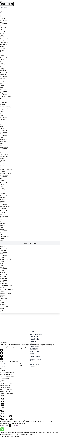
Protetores (3, 141)
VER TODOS (3, 20)
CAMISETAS (3, 284)
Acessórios (3, 70)
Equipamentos (4, 130)
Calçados (2, 18)
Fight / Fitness (4, 44)
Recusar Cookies (5, 436)
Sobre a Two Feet (5, 369)
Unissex (2, 29)
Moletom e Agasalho (6, 108)
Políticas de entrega (6, 374)
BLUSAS (2, 282)
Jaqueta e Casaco (5, 106)
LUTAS (2, 261)
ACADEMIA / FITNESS (6, 259)
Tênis (1, 35)
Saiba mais (32, 434)
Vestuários (3, 89)
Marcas (2, 55)
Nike (1, 63)
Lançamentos (4, 147)
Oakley (2, 69)
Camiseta (2, 104)
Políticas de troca (5, 378)
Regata (2, 110)
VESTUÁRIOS (3, 278)
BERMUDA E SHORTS (6, 286)
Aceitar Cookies (14, 436)
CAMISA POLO (4, 295)
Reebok (2, 67)
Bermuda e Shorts (5, 97)
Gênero (2, 22)
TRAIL (1, 265)
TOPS (1, 297)
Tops (1, 111)
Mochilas (2, 78)
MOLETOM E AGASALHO (7, 289)
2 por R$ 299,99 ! (5, 207)
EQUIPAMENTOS (5, 299)
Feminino (2, 26)
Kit (1, 179)
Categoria (3, 208)
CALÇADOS (3, 250)
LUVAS (2, 302)
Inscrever (23, 364)
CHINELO (2, 267)
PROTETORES (4, 306)
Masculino (3, 28)
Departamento (4, 39)
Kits (1, 113)
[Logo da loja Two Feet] (30, 4)
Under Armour (4, 65)
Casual (2, 50)
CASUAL (2, 258)
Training (2, 48)
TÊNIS (1, 254)
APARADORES (4, 304)
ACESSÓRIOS (4, 272)
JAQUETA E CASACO (5, 293)
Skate (1, 52)
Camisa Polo (3, 102)
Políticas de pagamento (7, 372)
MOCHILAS (3, 276)
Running (2, 46)
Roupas (2, 93)
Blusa (1, 98)
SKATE (2, 263)
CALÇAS (2, 291)
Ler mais (46, 348)
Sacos (1, 143)
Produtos (2, 246)
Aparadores (3, 139)
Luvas (1, 138)
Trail (1, 54)
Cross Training (4, 42)
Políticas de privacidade (7, 376)
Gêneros (2, 194)
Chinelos (2, 37)
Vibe (1, 61)
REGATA (2, 287)
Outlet (2, 203)
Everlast (2, 59)
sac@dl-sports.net (5, 385)
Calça (1, 100)
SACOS (2, 308)
